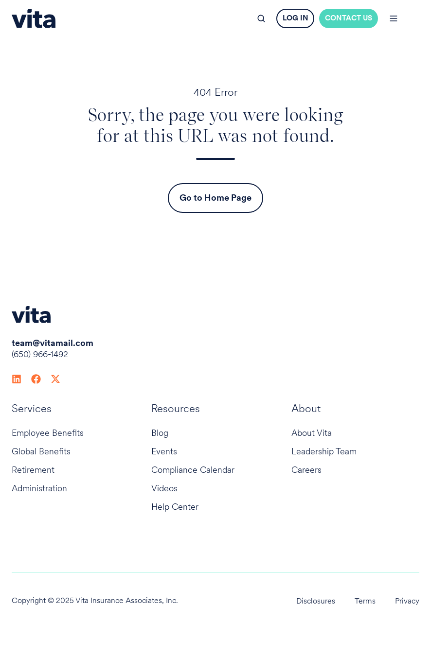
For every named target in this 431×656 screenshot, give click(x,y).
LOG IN (295, 18)
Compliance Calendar (192, 470)
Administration (39, 488)
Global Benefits (41, 451)
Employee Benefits (48, 433)
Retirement (33, 470)
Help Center (174, 506)
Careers (306, 470)
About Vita (311, 433)
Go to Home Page (215, 197)
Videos (164, 488)
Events (164, 451)
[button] (261, 18)
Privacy (407, 600)
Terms (365, 600)
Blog (159, 433)
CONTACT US (348, 18)
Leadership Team (324, 451)
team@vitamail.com (52, 343)
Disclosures (315, 600)
